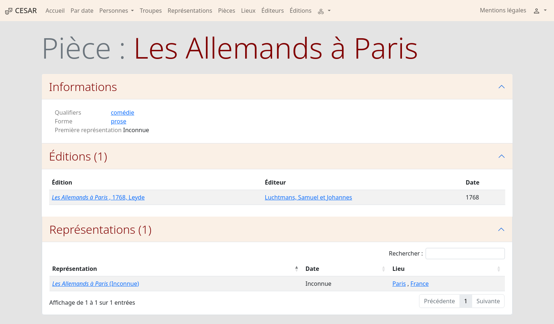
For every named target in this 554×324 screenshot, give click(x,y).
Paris (399, 284)
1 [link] (465, 301)
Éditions (300, 11)
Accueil (55, 11)
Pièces (226, 11)
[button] (323, 10)
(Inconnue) (95, 284)
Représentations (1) (100, 229)
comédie (122, 112)
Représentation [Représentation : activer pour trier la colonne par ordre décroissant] (74, 269)
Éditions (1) (78, 156)
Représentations (190, 11)
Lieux (248, 11)
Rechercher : (447, 253)
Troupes (151, 11)
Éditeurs (273, 11)
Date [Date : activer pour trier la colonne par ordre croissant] (312, 269)
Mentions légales (503, 10)
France (419, 284)
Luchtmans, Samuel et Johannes (308, 197)
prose (119, 121)
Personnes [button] (114, 11)
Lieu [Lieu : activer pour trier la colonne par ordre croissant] (398, 269)
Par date (82, 11)
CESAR (20, 10)
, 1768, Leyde (98, 197)
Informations (83, 86)
